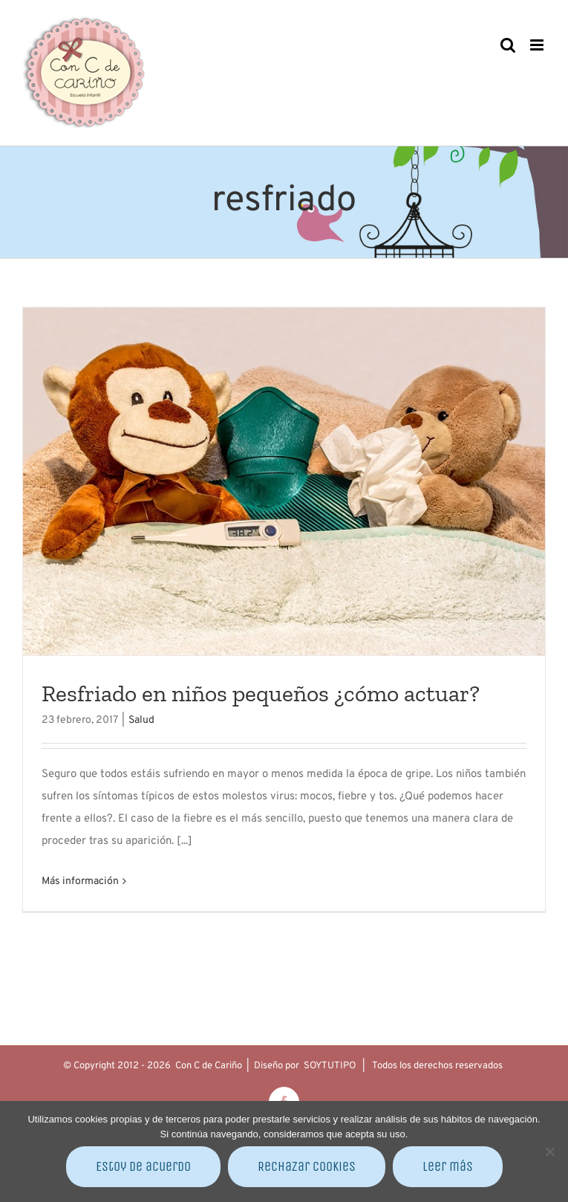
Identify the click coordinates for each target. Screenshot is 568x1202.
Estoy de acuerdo (143, 1166)
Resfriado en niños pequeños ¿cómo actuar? (261, 693)
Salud (141, 720)
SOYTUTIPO (330, 1066)
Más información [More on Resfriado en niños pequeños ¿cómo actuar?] (80, 881)
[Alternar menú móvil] (538, 45)
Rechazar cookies (307, 1166)
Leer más (447, 1166)
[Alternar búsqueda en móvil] (507, 45)
